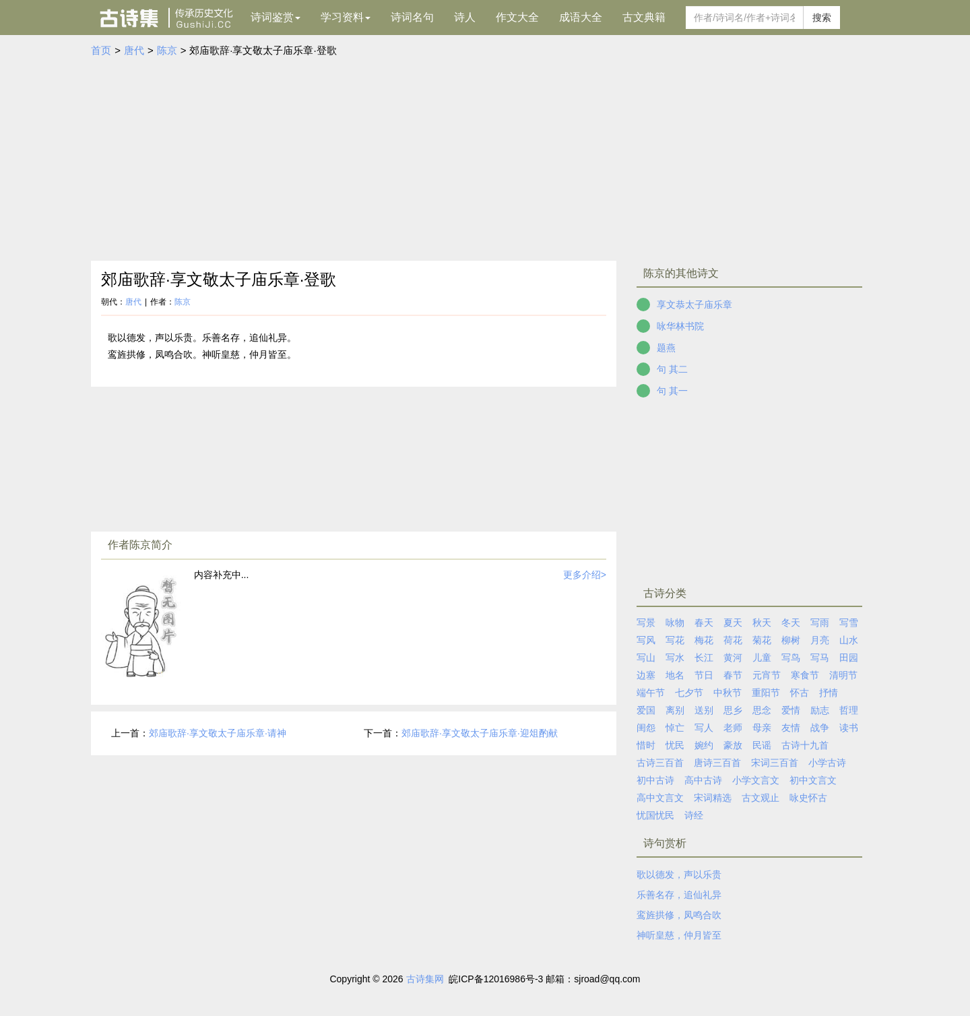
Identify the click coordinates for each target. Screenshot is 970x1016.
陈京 (167, 50)
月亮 (819, 640)
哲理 (848, 710)
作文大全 (517, 17)
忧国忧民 (655, 815)
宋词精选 (713, 797)
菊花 (761, 640)
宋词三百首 (774, 762)
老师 (732, 727)
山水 (848, 640)
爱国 (646, 710)
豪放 (732, 745)
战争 (819, 727)
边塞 (646, 675)
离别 (675, 710)
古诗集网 (425, 979)
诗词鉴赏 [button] (275, 17)
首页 (101, 50)
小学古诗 (827, 762)
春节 (732, 675)
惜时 (646, 745)
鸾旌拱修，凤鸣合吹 (679, 915)
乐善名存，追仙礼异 (679, 894)
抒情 (828, 692)
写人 (703, 727)
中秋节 (727, 692)
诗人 (465, 17)
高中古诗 (703, 780)
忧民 (675, 745)
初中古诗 (655, 780)
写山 (646, 657)
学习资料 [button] (345, 17)
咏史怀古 (808, 797)
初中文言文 (813, 780)
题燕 (666, 347)
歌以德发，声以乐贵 (679, 874)
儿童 (761, 657)
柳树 (790, 640)
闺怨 (646, 727)
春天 (703, 622)
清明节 (843, 675)
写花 (675, 640)
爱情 (790, 710)
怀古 (799, 692)
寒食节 (805, 675)
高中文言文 (660, 797)
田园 (848, 657)
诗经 (693, 815)
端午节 (651, 692)
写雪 (848, 622)
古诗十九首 (805, 745)
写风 (646, 640)
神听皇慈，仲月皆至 (679, 935)
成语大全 (580, 17)
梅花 (703, 640)
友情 (790, 727)
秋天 (761, 622)
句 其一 (672, 390)
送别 (703, 710)
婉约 (703, 745)
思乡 (732, 710)
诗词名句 (412, 17)
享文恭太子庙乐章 (694, 304)
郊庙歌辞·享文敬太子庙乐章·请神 (217, 733)
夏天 (732, 622)
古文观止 (760, 797)
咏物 (675, 622)
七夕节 (689, 692)
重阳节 (766, 692)
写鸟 (790, 657)
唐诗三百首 (717, 762)
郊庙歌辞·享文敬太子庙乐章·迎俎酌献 (479, 733)
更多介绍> (584, 574)
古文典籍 (644, 17)
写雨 (819, 622)
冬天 (790, 622)
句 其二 (672, 369)
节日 (703, 675)
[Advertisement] (485, 159)
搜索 (821, 17)
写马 (819, 657)
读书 (848, 727)
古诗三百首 (660, 762)
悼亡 (675, 727)
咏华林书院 (680, 326)
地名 (675, 675)
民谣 (761, 745)
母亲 (761, 727)
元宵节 (766, 675)
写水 (675, 657)
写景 (646, 622)
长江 (703, 657)
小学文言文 (755, 780)
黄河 (732, 657)
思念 (761, 710)
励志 (819, 710)
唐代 (134, 50)
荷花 (732, 640)
